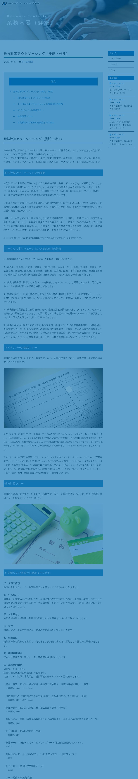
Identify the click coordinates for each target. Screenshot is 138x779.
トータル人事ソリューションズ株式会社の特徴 (42, 104)
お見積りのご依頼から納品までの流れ (37, 122)
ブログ (112, 70)
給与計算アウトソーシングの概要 (35, 98)
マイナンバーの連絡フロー (31, 110)
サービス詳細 (27, 62)
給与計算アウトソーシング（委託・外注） (35, 91)
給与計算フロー (26, 116)
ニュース (113, 65)
